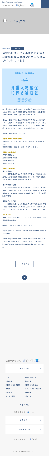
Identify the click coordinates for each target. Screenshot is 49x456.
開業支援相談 (24, 429)
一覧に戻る (24, 264)
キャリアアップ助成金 (32, 388)
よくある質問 (10, 396)
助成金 (7, 388)
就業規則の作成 (30, 377)
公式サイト (24, 420)
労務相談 (8, 381)
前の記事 (4, 263)
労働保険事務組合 (31, 385)
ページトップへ (24, 277)
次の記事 (45, 263)
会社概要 (8, 392)
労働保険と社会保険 (12, 385)
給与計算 (27, 381)
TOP (7, 377)
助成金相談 (24, 368)
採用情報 (27, 392)
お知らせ (17, 49)
